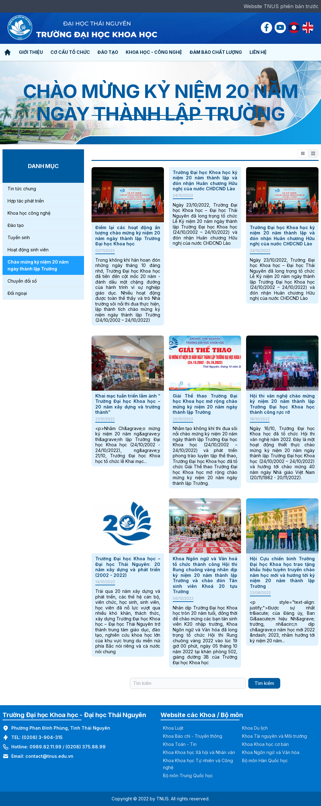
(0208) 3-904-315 (42, 737)
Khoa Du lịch (255, 728)
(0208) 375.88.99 (86, 746)
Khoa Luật (173, 728)
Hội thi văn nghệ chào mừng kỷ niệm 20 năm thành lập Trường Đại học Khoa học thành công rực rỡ (282, 404)
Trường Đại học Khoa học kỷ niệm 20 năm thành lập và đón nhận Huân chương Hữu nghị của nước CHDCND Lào (205, 181)
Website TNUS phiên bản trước (281, 6)
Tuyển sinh (19, 237)
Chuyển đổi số (22, 281)
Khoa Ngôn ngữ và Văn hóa (270, 752)
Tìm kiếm (264, 683)
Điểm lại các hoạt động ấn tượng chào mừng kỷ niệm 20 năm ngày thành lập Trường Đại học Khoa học (127, 236)
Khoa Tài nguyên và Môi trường (274, 736)
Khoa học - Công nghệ (154, 52)
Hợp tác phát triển (26, 200)
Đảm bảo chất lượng (216, 52)
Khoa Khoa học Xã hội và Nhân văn (199, 752)
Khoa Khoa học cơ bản (265, 744)
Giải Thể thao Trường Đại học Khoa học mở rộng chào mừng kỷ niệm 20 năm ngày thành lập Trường (205, 404)
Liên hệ (258, 52)
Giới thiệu (31, 52)
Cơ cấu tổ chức (70, 52)
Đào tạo (107, 52)
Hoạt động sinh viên (28, 249)
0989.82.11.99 (45, 746)
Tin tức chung (22, 188)
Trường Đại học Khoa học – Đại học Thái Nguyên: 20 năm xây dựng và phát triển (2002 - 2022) (127, 567)
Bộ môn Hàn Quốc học (265, 760)
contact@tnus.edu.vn (49, 756)
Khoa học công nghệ (29, 213)
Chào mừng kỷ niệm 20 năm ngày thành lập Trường (38, 265)
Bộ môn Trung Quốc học (188, 775)
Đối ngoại (17, 293)
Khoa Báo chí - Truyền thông (192, 736)
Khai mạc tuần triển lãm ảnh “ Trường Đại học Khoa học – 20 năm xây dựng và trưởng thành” (127, 404)
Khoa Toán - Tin (180, 744)
